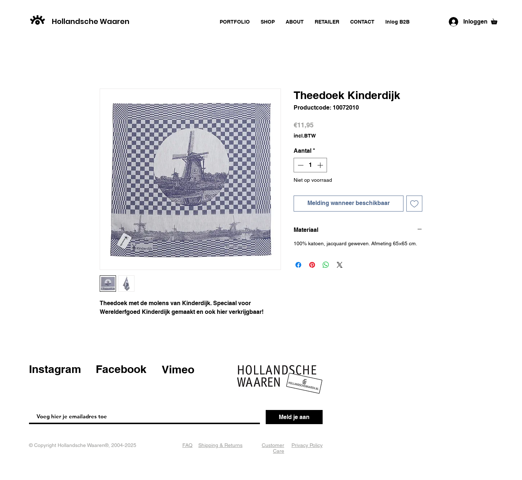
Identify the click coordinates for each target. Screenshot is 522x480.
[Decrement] (300, 165)
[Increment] (321, 165)
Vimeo (178, 369)
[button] (497, 20)
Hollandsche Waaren (90, 21)
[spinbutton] (310, 165)
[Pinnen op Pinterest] (312, 264)
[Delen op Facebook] (298, 264)
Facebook (121, 369)
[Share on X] (339, 264)
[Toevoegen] (414, 204)
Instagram (55, 369)
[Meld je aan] (294, 417)
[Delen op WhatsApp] (326, 264)
